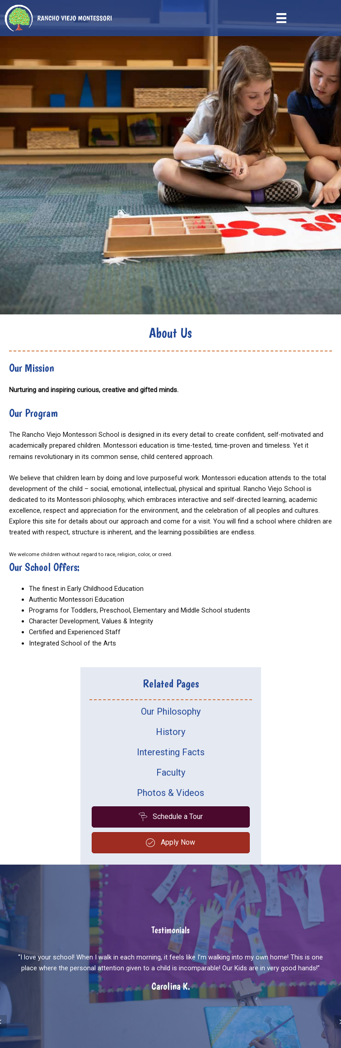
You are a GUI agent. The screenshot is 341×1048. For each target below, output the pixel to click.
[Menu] (281, 18)
